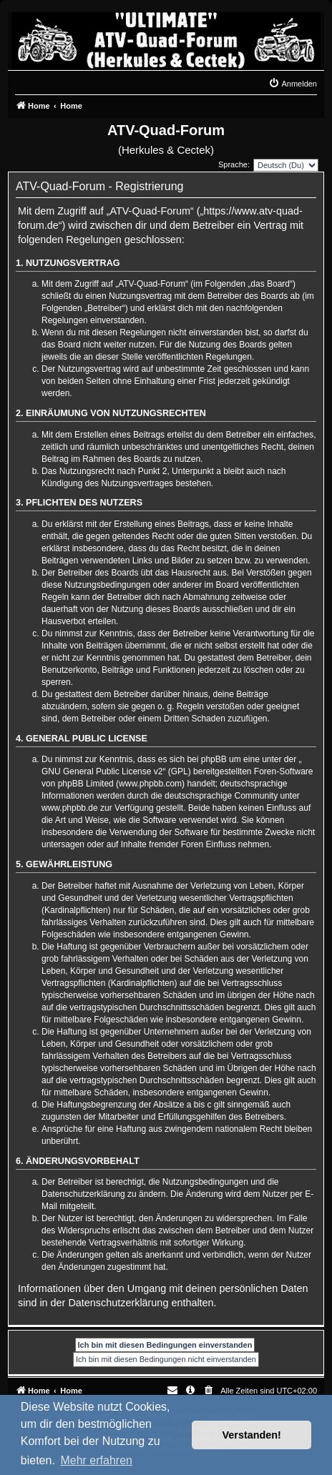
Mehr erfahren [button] (96, 1460)
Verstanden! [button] (252, 1435)
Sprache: (234, 164)
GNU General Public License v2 (102, 771)
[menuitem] (292, 83)
